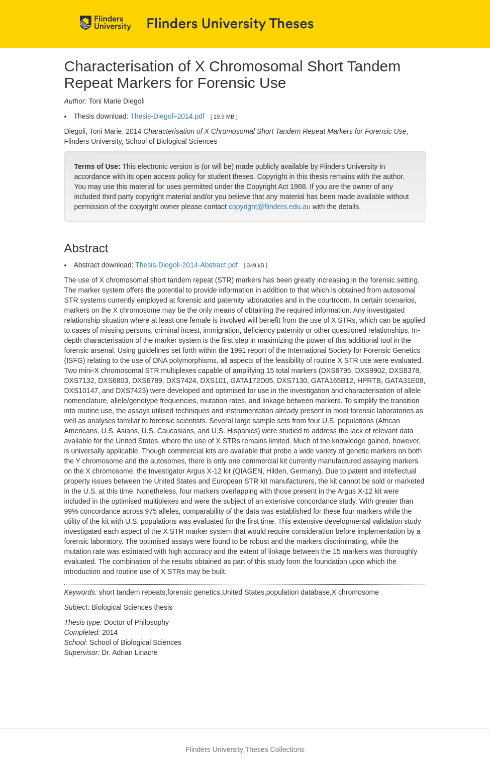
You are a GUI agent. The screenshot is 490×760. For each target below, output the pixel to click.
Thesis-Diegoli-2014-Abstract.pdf (186, 265)
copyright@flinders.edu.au (270, 207)
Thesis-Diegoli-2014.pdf (167, 116)
